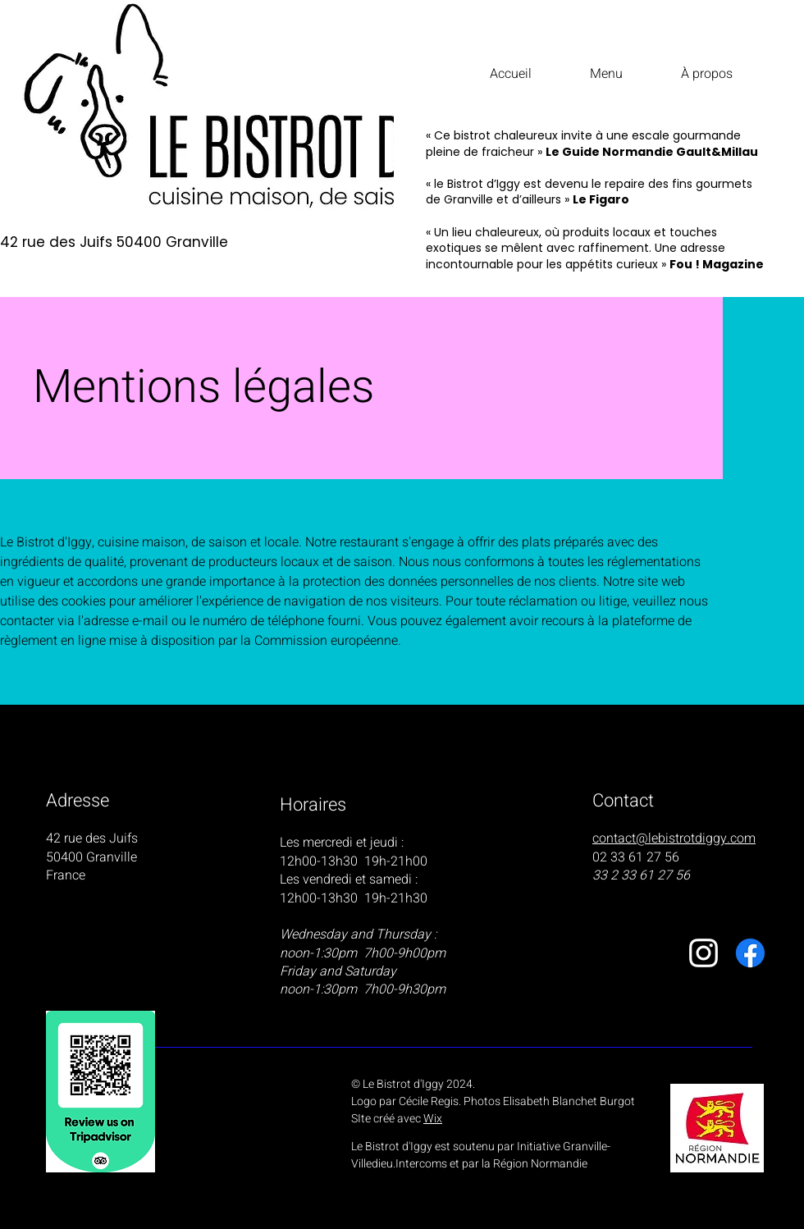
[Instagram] (703, 953)
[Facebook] (750, 953)
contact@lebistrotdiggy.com (674, 838)
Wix (432, 1118)
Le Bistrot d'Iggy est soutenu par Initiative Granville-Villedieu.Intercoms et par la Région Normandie (480, 1155)
